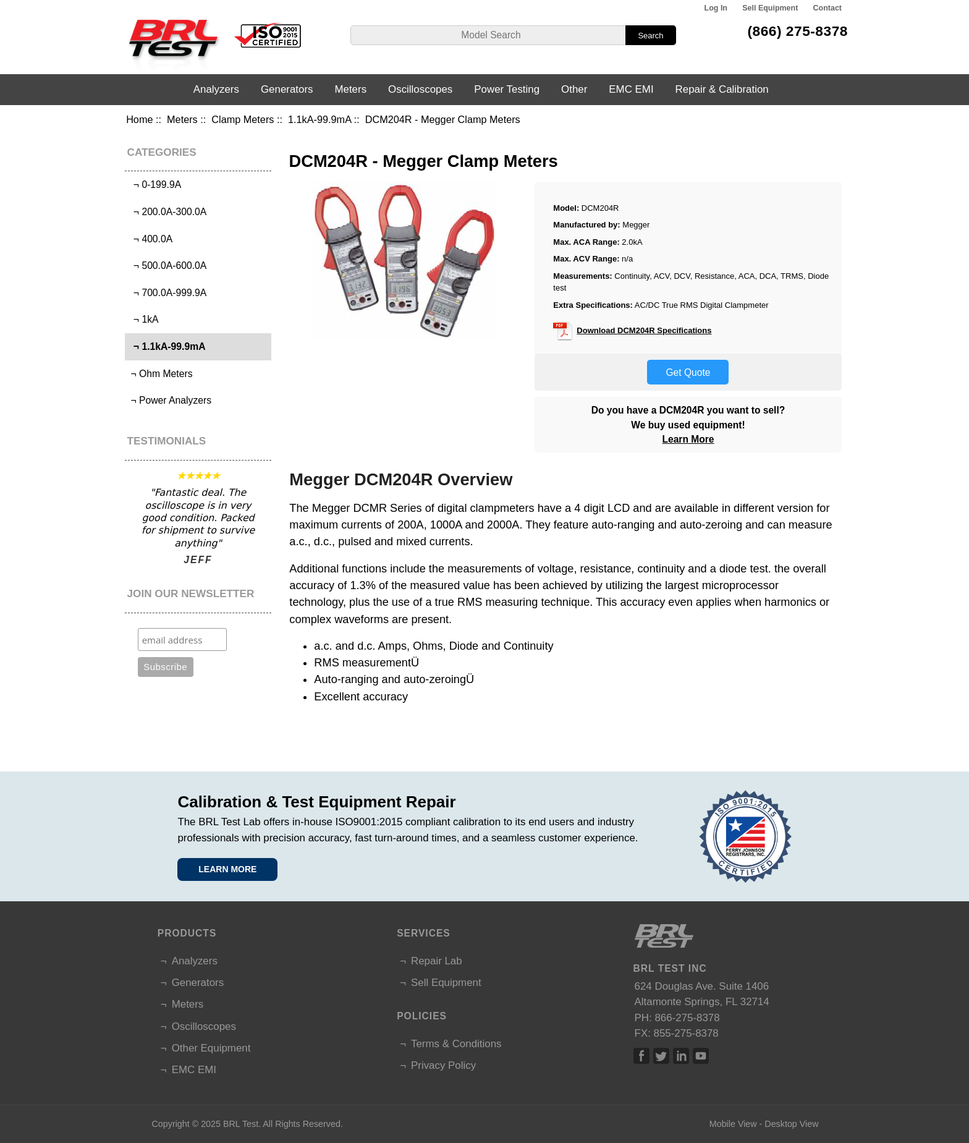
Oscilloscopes (420, 89)
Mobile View (733, 1124)
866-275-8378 (686, 1018)
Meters (182, 119)
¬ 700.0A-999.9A (167, 292)
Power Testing (507, 89)
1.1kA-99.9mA (319, 119)
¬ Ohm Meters (160, 373)
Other (574, 89)
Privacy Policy (443, 1065)
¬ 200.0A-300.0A (167, 211)
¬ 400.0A (150, 239)
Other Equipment (211, 1048)
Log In (716, 8)
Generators (287, 89)
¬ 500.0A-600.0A (167, 265)
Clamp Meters (242, 119)
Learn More (688, 439)
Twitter (661, 1056)
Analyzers (216, 89)
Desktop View (791, 1124)
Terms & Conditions (456, 1044)
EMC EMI (631, 89)
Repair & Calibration (722, 89)
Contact (827, 8)
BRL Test (240, 1124)
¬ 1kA (143, 319)
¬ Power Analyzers (169, 400)
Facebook (641, 1056)
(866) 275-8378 (797, 31)
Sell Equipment (770, 8)
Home (139, 119)
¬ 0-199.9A (154, 184)
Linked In (681, 1056)
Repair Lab (436, 961)
